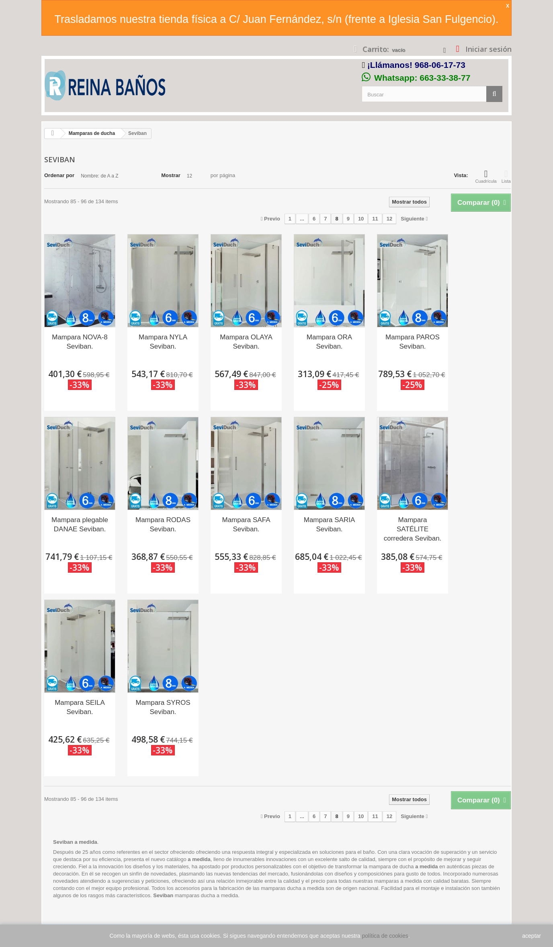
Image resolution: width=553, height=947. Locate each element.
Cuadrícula (486, 176)
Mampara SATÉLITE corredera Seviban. (413, 529)
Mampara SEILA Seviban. (80, 707)
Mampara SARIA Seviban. (329, 524)
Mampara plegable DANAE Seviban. (79, 524)
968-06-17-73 (440, 64)
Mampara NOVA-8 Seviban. (80, 341)
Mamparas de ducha (92, 133)
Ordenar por (59, 175)
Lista (506, 176)
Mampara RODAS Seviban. (162, 524)
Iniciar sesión (487, 49)
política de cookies (385, 936)
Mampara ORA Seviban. (329, 341)
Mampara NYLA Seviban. (163, 341)
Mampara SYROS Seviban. (162, 707)
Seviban (163, 895)
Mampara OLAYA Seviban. (246, 341)
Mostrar (170, 175)
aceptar (531, 936)
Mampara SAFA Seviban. (246, 524)
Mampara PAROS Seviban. (412, 341)
